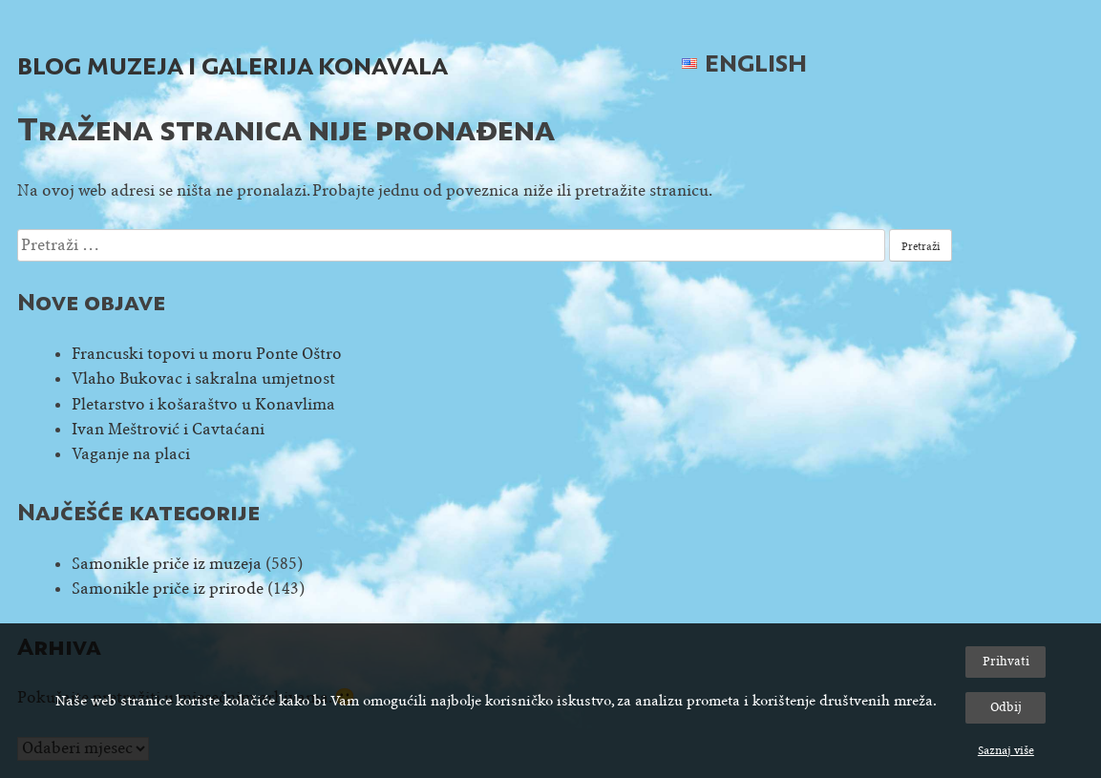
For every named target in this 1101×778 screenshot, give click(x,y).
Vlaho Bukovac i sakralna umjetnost (203, 378)
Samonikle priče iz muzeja (167, 564)
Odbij (1006, 707)
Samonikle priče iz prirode (168, 588)
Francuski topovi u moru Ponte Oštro (207, 354)
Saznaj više (1006, 750)
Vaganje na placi (131, 454)
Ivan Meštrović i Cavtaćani (168, 429)
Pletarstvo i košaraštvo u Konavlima (203, 404)
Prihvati (1006, 661)
